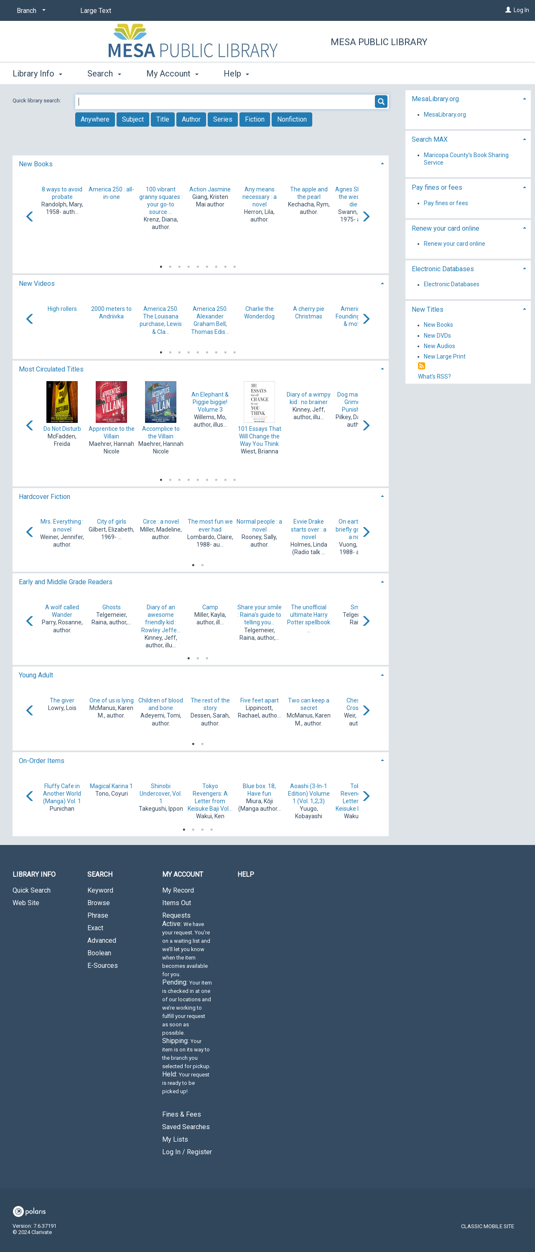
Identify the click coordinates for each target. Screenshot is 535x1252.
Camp (210, 607)
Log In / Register (187, 1152)
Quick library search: (37, 100)
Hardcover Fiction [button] (44, 497)
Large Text (95, 11)
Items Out (176, 903)
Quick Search (32, 890)
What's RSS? (434, 376)
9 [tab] (234, 264)
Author (191, 119)
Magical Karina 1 (111, 786)
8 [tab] (225, 264)
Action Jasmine (210, 189)
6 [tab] (206, 264)
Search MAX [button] (430, 139)
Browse (98, 903)
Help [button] (236, 74)
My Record (178, 890)
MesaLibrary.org (445, 114)
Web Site (26, 903)
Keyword (100, 890)
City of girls (111, 521)
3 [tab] (179, 264)
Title (162, 119)
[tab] (201, 163)
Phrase (97, 915)
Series (222, 119)
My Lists (175, 1139)
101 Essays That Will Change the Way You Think (259, 436)
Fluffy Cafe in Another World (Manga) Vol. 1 (62, 793)
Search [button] (104, 74)
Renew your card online (454, 243)
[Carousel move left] (30, 217)
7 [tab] (216, 264)
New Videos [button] (37, 284)
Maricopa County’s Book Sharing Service (466, 159)
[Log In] (508, 10)
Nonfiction (292, 119)
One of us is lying (111, 700)
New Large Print (445, 356)
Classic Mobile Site (487, 1226)
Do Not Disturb (62, 428)
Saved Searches (186, 1127)
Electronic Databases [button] (443, 269)
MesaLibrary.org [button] (435, 99)
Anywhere (95, 119)
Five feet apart (259, 700)
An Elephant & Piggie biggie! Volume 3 (210, 402)
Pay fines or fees (446, 203)
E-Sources (102, 966)
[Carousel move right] (366, 217)
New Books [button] (36, 164)
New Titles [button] (427, 309)
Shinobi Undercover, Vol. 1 (161, 793)
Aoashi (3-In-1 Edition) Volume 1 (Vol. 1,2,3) (309, 793)
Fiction (255, 119)
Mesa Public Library (379, 42)
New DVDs (437, 335)
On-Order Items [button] (41, 761)
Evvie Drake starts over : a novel (308, 529)
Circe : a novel (161, 521)
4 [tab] (188, 264)
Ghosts (111, 607)
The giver (62, 700)
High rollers (62, 308)
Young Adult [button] (36, 675)
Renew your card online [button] (445, 228)
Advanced (101, 940)
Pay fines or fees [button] (437, 187)
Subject (133, 119)
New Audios (439, 346)
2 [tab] (170, 264)
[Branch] (30, 11)
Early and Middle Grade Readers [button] (65, 582)
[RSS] (421, 366)
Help (245, 874)
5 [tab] (197, 264)
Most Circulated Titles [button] (51, 369)
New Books (438, 325)
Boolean (99, 953)
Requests (187, 1006)
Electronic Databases (451, 284)
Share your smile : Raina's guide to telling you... (259, 615)
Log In (521, 10)
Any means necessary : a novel (259, 197)
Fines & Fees (181, 1114)
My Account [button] (172, 74)
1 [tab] (160, 264)
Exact (95, 928)
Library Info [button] (37, 74)
